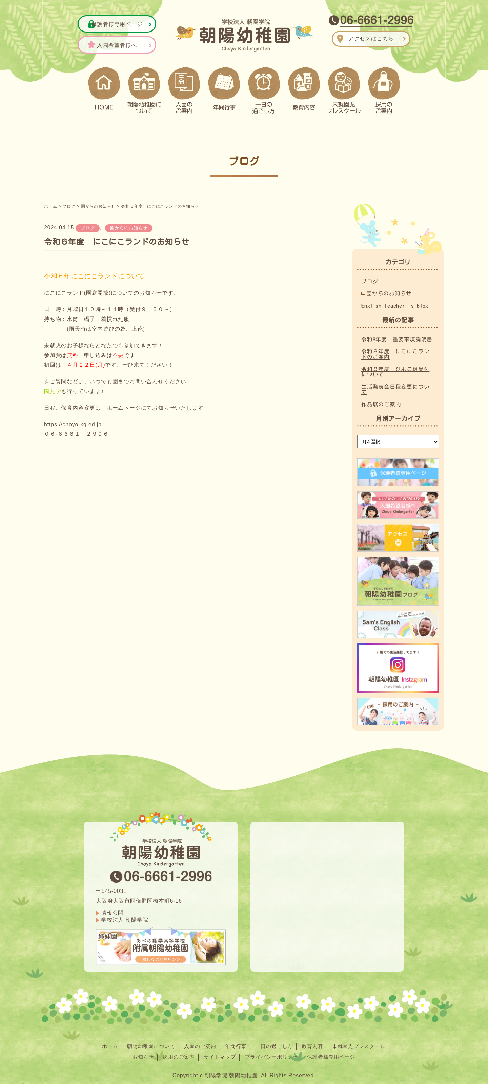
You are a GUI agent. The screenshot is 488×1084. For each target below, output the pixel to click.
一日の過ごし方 (276, 1043)
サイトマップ (218, 1054)
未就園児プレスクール (364, 1043)
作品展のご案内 (381, 401)
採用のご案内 (175, 1054)
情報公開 (112, 910)
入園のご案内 (198, 1043)
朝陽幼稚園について (146, 1043)
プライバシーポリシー (272, 1054)
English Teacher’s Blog (395, 302)
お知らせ (137, 1054)
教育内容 (315, 1043)
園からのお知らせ (128, 224)
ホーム (103, 1043)
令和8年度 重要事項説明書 (396, 336)
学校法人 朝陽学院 (124, 917)
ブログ (88, 224)
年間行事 (235, 1043)
